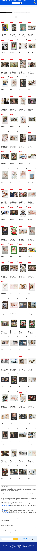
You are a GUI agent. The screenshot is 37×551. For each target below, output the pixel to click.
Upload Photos (24, 0)
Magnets (6, 8)
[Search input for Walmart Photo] (16, 3)
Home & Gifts (3, 8)
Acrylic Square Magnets (5, 512)
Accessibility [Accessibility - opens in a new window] (19, 545)
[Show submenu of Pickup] (14, 5)
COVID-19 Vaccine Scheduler (6, 545)
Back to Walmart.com (4, 0)
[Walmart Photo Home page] (6, 3)
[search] (16, 17)
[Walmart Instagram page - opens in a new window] (28, 538)
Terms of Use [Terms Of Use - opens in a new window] (7, 546)
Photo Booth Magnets (5, 508)
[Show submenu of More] (29, 5)
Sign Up (15, 538)
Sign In (34, 0)
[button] (5, 21)
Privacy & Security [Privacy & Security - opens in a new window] (13, 546)
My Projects (14, 0)
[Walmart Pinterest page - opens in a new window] (24, 538)
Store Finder (10, 0)
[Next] (21, 484)
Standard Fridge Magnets (6, 505)
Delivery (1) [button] (9, 12)
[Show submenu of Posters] (26, 5)
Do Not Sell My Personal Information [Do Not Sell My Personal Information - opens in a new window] (13, 547)
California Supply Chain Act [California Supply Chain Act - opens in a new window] (26, 546)
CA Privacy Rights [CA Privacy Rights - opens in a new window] (19, 546)
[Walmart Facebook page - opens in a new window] (21, 538)
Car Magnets (4, 510)
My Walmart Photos (19, 0)
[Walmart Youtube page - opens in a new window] (26, 538)
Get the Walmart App (31, 545)
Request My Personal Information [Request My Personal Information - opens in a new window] (24, 547)
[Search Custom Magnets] (8, 17)
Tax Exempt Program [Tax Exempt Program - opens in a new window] (24, 545)
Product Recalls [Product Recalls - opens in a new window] (14, 545)
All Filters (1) (3, 12)
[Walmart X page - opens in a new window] (23, 538)
